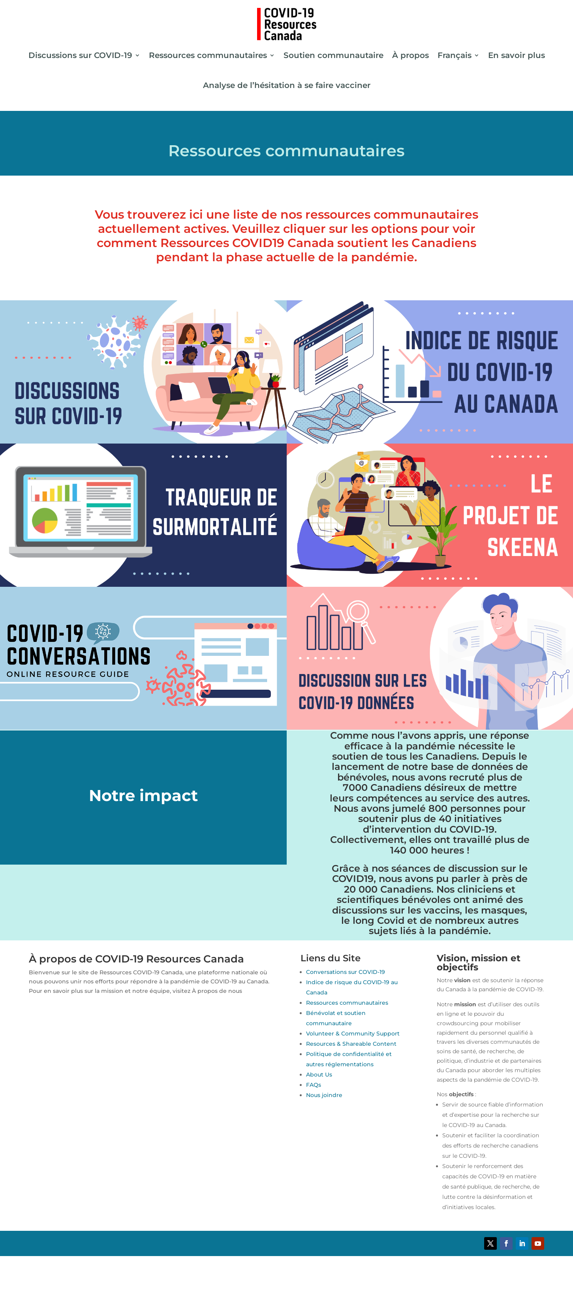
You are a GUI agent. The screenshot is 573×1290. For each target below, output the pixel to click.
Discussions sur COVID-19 (80, 55)
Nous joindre (324, 1095)
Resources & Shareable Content (351, 1043)
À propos (410, 55)
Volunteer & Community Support (353, 1033)
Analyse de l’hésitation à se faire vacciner (286, 85)
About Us (319, 1074)
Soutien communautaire (333, 55)
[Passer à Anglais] (287, 1263)
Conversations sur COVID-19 (345, 971)
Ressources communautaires (208, 55)
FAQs (313, 1084)
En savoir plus (516, 55)
